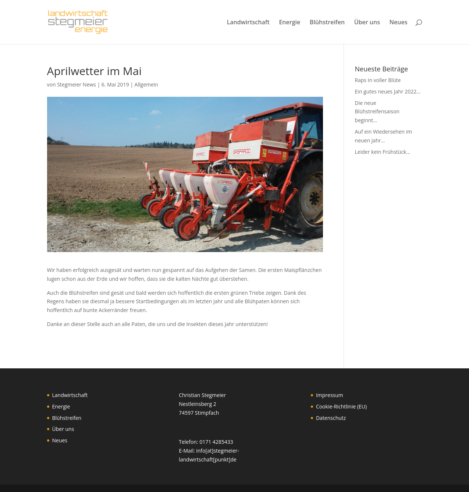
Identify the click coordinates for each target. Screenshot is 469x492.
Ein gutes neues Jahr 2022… (387, 91)
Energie (289, 23)
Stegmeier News (76, 84)
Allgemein (146, 84)
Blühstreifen (327, 23)
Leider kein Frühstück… (383, 151)
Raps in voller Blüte (378, 80)
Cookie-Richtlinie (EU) (341, 406)
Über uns (367, 23)
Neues (399, 23)
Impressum (329, 395)
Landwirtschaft (248, 23)
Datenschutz (331, 417)
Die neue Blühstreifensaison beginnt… (377, 111)
